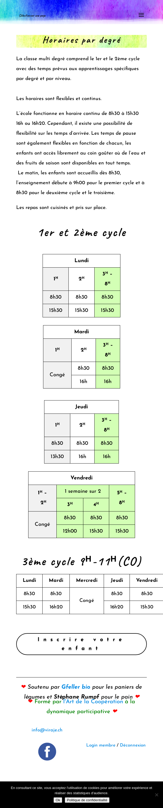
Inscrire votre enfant (82, 644)
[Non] (156, 794)
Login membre (100, 745)
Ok (58, 800)
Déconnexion (133, 745)
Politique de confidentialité (87, 800)
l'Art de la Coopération (93, 702)
